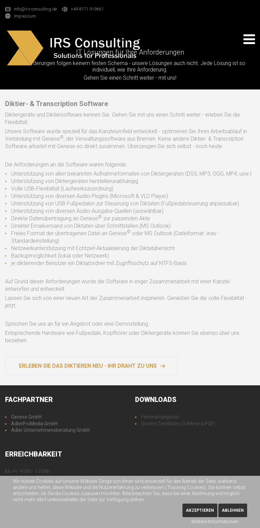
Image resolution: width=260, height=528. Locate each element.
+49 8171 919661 (87, 9)
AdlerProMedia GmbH (34, 423)
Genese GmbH (26, 417)
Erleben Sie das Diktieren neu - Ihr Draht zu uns (88, 366)
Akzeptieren (200, 510)
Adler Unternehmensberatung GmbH (50, 430)
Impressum (25, 15)
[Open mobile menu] (249, 39)
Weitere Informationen (214, 521)
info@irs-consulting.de (35, 9)
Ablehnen (233, 510)
